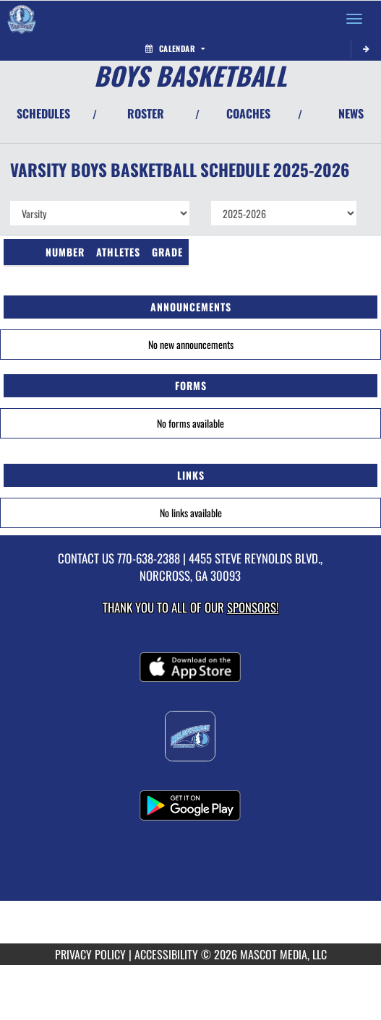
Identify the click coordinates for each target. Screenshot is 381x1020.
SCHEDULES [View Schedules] (43, 113)
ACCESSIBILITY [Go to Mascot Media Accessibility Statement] (166, 954)
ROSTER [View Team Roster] (145, 113)
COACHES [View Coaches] (248, 113)
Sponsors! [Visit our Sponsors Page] (252, 607)
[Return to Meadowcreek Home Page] (21, 19)
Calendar (175, 48)
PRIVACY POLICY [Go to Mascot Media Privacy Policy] (90, 954)
